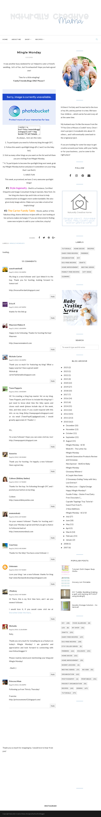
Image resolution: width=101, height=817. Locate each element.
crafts (82, 262)
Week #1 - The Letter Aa (76, 449)
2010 (66, 422)
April (68, 528)
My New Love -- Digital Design (79, 486)
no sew (85, 670)
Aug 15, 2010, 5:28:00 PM (17, 328)
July (67, 516)
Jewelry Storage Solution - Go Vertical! (84, 606)
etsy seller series (70, 646)
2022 (66, 375)
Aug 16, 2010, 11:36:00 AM (18, 629)
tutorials (66, 248)
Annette (13, 453)
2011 (66, 418)
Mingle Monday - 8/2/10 (76, 513)
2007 (66, 547)
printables (86, 679)
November (70, 429)
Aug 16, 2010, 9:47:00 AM (17, 594)
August (69, 441)
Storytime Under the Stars (20, 612)
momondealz (14, 513)
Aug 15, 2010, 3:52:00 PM (17, 272)
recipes (91, 248)
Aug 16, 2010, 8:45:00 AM (17, 548)
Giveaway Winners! (74, 471)
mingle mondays (17, 243)
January (69, 540)
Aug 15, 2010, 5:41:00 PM (17, 360)
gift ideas (87, 272)
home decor (79, 248)
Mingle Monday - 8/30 (75, 445)
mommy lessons (68, 665)
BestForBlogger (39, 814)
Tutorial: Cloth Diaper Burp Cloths (83, 570)
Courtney (13, 545)
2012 (66, 414)
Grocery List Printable (81, 582)
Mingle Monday (72, 453)
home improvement (70, 267)
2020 (66, 383)
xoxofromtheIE (15, 268)
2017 (66, 394)
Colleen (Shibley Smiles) (19, 478)
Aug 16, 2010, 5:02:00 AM (17, 457)
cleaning (65, 276)
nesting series (87, 267)
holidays (81, 651)
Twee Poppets (15, 388)
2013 (66, 410)
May (68, 524)
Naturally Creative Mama (17, 814)
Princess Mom (15, 681)
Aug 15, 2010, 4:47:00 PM (17, 307)
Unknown (13, 566)
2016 (66, 398)
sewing (79, 688)
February (69, 536)
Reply (53, 296)
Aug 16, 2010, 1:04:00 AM (17, 392)
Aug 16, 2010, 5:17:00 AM (17, 482)
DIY (78, 258)
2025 (66, 367)
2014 (66, 406)
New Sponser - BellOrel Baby (78, 464)
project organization (72, 684)
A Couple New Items (74, 475)
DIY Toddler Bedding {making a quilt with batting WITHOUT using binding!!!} (84, 594)
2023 (66, 371)
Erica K (12, 303)
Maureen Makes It (17, 325)
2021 (66, 379)
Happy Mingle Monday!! (76, 490)
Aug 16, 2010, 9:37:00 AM (17, 570)
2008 (66, 544)
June (68, 520)
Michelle (13, 626)
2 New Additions (73, 509)
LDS (63, 628)
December (70, 425)
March (68, 532)
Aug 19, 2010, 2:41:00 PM (17, 685)
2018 (66, 391)
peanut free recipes (70, 272)
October (69, 433)
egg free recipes (69, 262)
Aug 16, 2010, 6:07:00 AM (17, 517)
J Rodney (13, 591)
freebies (84, 253)
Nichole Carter (15, 356)
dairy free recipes (70, 253)
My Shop (75, 628)
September (70, 437)
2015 (66, 402)
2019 (66, 387)
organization (68, 258)
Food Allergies (79, 623)
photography (68, 679)
